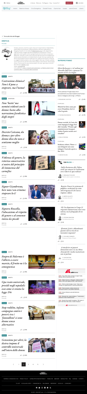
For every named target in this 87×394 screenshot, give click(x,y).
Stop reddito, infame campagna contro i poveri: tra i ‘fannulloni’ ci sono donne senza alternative (13, 316)
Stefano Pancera (68, 217)
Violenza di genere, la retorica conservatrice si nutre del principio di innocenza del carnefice (13, 164)
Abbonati (69, 3)
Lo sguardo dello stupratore (30, 69)
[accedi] (79, 3)
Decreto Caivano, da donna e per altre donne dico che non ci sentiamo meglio (13, 137)
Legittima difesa (18, 69)
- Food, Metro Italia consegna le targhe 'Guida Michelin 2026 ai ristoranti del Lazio (70, 276)
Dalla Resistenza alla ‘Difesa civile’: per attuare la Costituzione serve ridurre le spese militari (72, 169)
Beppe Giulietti (67, 196)
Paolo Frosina (63, 137)
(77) (25, 297)
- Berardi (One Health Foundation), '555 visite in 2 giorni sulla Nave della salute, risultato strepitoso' (71, 301)
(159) (25, 122)
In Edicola (33, 2)
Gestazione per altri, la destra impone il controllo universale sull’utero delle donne (14, 345)
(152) (25, 176)
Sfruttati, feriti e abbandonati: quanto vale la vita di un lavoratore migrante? (71, 230)
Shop (50, 2)
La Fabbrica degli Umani (47, 68)
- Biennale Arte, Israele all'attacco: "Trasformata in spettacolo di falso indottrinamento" (71, 297)
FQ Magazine (45, 2)
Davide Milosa (62, 155)
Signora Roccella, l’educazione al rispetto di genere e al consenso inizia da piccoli (14, 214)
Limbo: (24, 68)
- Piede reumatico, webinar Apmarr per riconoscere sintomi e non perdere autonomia (69, 289)
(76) (25, 147)
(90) (25, 329)
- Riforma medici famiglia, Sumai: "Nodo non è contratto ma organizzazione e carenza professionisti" (71, 284)
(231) (25, 355)
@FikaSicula (21, 66)
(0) (83, 155)
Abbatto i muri (25, 64)
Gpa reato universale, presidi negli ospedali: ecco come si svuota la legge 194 (13, 287)
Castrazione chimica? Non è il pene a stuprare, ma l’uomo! (13, 84)
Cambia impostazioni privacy (38, 378)
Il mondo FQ (56, 3)
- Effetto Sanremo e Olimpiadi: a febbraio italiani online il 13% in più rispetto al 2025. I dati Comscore (71, 280)
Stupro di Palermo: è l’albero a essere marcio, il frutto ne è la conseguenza (14, 261)
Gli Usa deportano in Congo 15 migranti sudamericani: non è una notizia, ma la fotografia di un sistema (72, 210)
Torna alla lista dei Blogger (11, 36)
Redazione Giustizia (64, 99)
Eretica (4, 92)
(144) (25, 93)
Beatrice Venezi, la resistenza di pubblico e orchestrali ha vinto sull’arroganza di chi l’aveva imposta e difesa (71, 189)
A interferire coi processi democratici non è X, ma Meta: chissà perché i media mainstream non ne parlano (72, 250)
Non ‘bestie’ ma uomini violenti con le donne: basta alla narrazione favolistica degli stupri (14, 109)
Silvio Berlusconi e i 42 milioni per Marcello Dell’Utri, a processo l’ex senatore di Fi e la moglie (70, 70)
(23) (83, 99)
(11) (83, 137)
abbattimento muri (37, 51)
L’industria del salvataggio (33, 68)
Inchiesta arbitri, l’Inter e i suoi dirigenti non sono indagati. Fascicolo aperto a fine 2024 (67, 147)
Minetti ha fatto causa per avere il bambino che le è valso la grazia (67, 109)
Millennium (38, 2)
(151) (25, 224)
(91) (83, 115)
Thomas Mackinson (64, 115)
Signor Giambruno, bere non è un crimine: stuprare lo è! (14, 190)
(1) (62, 201)
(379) (25, 198)
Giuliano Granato (68, 236)
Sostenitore (66, 257)
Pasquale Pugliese (68, 175)
